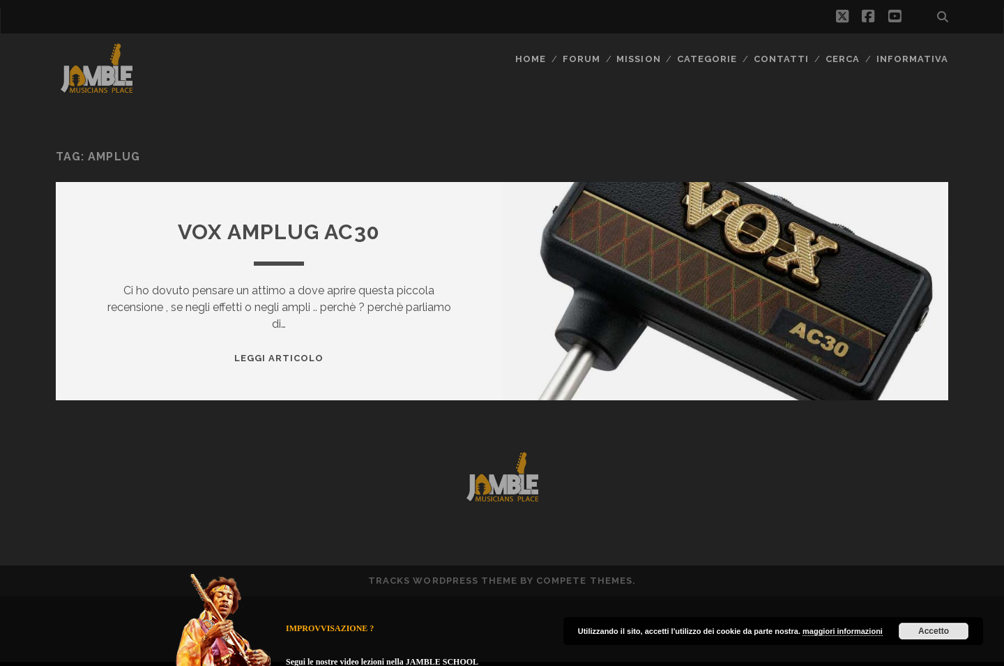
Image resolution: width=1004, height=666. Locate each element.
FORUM (581, 59)
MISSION (638, 59)
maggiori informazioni (843, 631)
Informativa (912, 59)
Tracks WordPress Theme (442, 580)
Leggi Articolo (279, 358)
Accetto (933, 631)
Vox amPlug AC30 (279, 232)
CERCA (843, 59)
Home (530, 59)
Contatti (781, 59)
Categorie (707, 59)
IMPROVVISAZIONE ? (330, 628)
